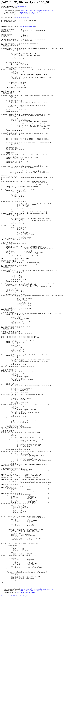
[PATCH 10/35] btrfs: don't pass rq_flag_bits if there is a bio (37, 10)
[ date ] (18, 13)
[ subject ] (28, 13)
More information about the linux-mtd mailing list (14, 709)
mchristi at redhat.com (20, 6)
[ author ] (33, 13)
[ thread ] (22, 13)
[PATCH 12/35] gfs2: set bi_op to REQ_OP (30, 12)
